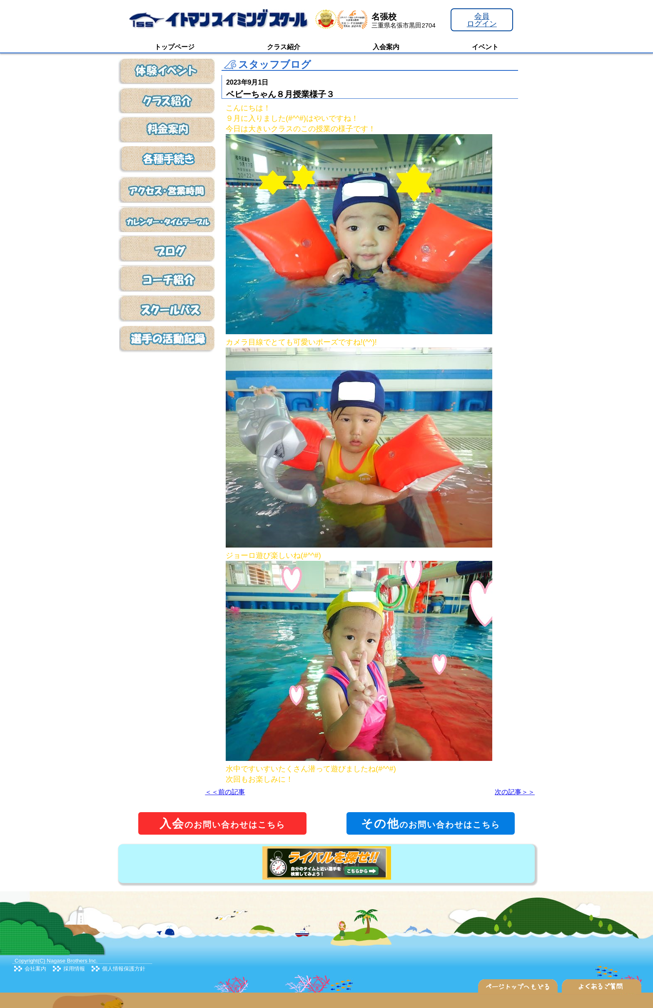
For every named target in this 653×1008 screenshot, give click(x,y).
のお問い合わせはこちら (222, 823)
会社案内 (35, 968)
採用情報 (74, 968)
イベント (485, 46)
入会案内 (386, 46)
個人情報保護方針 (123, 968)
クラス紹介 (283, 46)
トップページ (174, 46)
